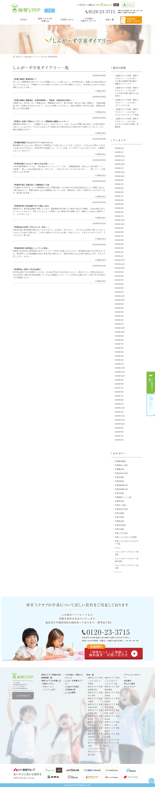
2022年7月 (119, 236)
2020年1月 (119, 324)
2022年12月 (120, 220)
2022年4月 (119, 244)
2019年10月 (120, 332)
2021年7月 (119, 280)
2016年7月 (119, 396)
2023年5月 (119, 204)
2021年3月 (119, 292)
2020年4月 (119, 312)
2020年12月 (120, 296)
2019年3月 (119, 356)
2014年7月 (119, 436)
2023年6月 (119, 200)
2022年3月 (119, 248)
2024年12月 (120, 172)
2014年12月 (120, 416)
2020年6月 (119, 308)
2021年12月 (120, 260)
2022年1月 (119, 256)
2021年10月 (120, 268)
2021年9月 (119, 272)
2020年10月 (120, 300)
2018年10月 (120, 376)
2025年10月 (120, 164)
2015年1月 (119, 412)
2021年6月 (119, 284)
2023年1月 (119, 216)
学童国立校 (119, 521)
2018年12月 (120, 368)
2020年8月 (119, 304)
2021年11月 (120, 264)
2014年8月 (119, 432)
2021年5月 (119, 288)
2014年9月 (119, 428)
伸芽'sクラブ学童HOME (24, 57)
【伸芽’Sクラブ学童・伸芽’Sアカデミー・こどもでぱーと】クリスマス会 (126, 102)
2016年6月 (119, 400)
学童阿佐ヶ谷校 (121, 465)
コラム (117, 548)
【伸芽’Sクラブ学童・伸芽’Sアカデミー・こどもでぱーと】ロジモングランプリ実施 (126, 112)
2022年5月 (119, 240)
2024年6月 (119, 188)
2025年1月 (119, 168)
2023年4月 (119, 208)
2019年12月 (120, 328)
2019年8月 (119, 340)
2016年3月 (119, 404)
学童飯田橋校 (120, 461)
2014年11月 (120, 420)
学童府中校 (119, 501)
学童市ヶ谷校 (120, 505)
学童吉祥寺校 (120, 525)
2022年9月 (119, 228)
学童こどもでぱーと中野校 (126, 537)
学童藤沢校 (119, 469)
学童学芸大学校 (121, 509)
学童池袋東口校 (121, 489)
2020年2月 (119, 320)
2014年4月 (119, 440)
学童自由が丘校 (121, 473)
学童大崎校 (119, 513)
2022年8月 (119, 232)
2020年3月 (119, 316)
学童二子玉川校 (121, 533)
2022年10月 (120, 224)
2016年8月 (119, 392)
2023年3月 (119, 212)
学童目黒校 (119, 477)
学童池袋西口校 (121, 485)
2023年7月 (119, 196)
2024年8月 (119, 180)
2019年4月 (119, 352)
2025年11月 (120, 160)
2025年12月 (120, 156)
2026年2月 (119, 148)
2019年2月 (119, 360)
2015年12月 (120, 408)
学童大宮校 (119, 517)
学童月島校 (119, 493)
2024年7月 (119, 184)
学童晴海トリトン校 (123, 497)
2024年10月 (120, 176)
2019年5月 (119, 348)
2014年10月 (120, 424)
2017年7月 (119, 388)
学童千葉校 (119, 529)
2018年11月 (120, 372)
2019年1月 (119, 364)
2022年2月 (119, 252)
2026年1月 (119, 152)
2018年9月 (119, 380)
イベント (118, 572)
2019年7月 (119, 344)
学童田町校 (119, 481)
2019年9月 (119, 336)
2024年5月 (119, 192)
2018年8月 (119, 384)
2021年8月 (119, 276)
